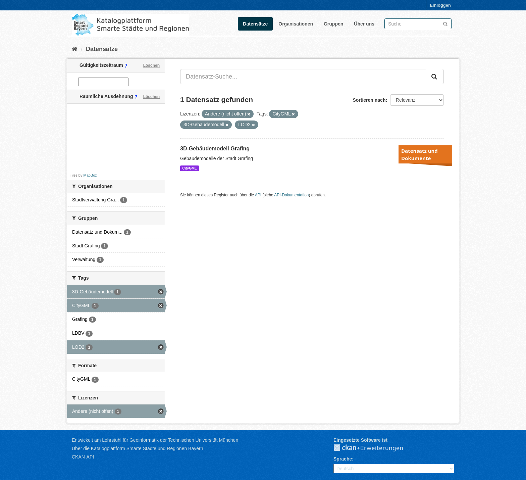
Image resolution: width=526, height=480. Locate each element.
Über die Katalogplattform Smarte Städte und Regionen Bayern (137, 448)
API (258, 195)
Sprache (342, 459)
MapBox (90, 175)
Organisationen (295, 24)
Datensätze (255, 24)
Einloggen (440, 5)
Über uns (364, 24)
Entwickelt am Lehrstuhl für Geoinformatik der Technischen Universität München (155, 440)
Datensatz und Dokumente (419, 154)
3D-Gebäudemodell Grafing (215, 148)
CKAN (373, 448)
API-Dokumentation (291, 195)
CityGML (189, 168)
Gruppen (333, 24)
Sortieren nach (369, 100)
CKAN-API (83, 457)
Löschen (151, 65)
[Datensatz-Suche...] (303, 76)
